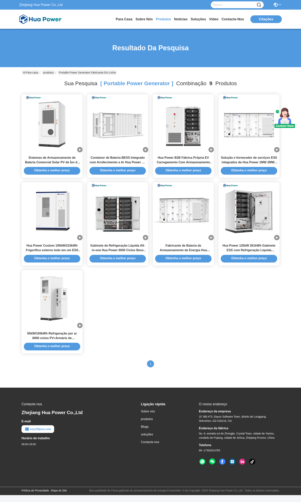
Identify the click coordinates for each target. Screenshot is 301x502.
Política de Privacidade (35, 497)
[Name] (259, 4)
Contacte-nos (233, 19)
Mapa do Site (59, 497)
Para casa (124, 19)
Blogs (145, 433)
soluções (198, 19)
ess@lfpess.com (38, 436)
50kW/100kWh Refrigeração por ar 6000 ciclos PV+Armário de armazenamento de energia (52, 345)
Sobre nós (144, 19)
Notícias (181, 19)
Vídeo (213, 19)
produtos (163, 19)
